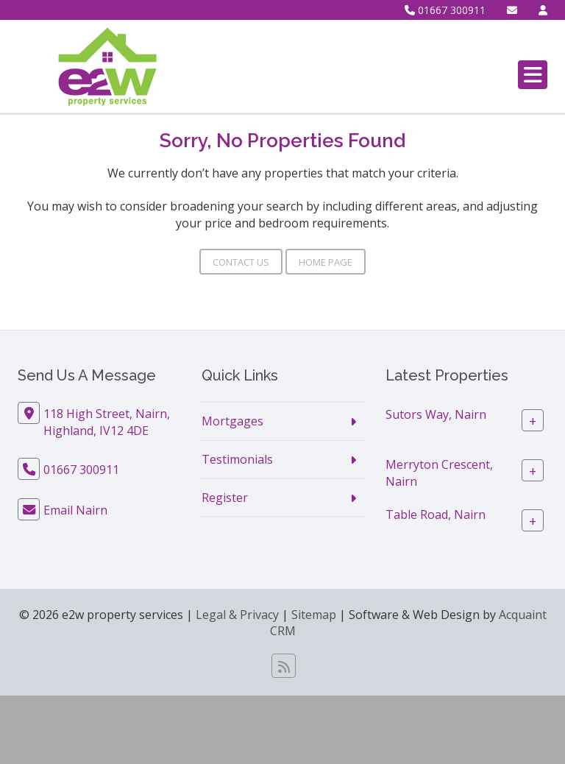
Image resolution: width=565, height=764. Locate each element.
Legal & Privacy (237, 614)
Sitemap (313, 614)
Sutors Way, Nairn (435, 414)
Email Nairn (75, 510)
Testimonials (237, 459)
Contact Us (241, 262)
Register (225, 497)
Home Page (325, 262)
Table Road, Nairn (435, 514)
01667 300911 (445, 10)
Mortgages (232, 421)
